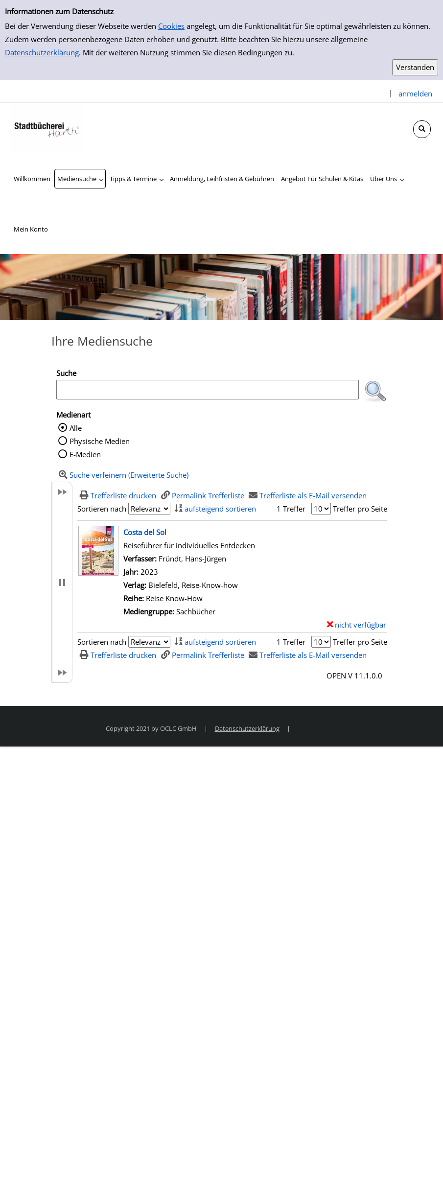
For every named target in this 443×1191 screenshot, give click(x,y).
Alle (76, 428)
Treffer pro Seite (360, 509)
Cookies (171, 26)
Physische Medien (100, 441)
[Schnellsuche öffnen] (422, 129)
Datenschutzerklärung (42, 52)
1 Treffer (291, 509)
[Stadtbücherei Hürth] (46, 128)
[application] (80, 178)
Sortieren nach (101, 509)
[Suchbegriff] (207, 389)
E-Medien (85, 454)
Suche (66, 373)
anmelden (415, 93)
